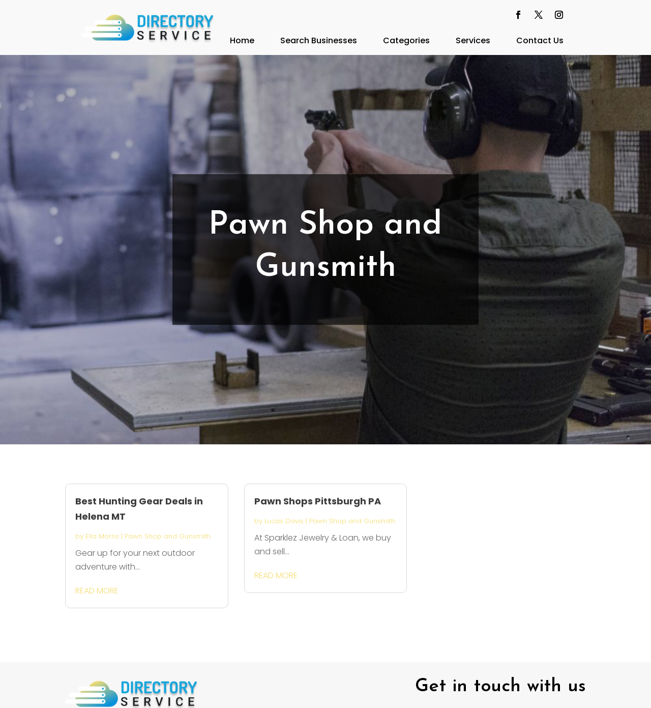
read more (97, 591)
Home (242, 40)
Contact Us (540, 40)
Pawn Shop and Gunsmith (168, 536)
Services (473, 40)
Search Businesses (318, 40)
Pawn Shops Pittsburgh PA (317, 501)
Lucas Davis (284, 521)
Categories (406, 40)
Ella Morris (102, 536)
